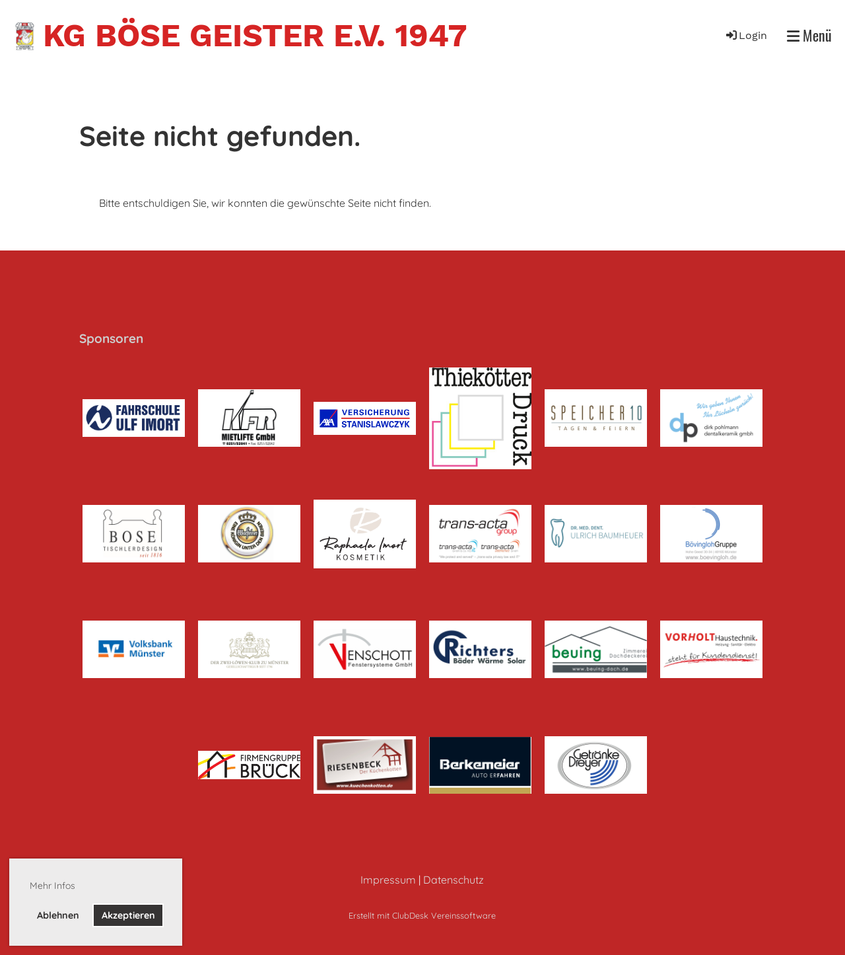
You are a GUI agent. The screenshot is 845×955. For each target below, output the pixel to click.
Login (745, 35)
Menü (809, 35)
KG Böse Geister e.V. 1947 (255, 35)
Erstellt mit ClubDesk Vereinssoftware (422, 915)
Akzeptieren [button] (128, 915)
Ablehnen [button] (58, 915)
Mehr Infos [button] (52, 886)
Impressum (388, 879)
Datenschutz (453, 879)
